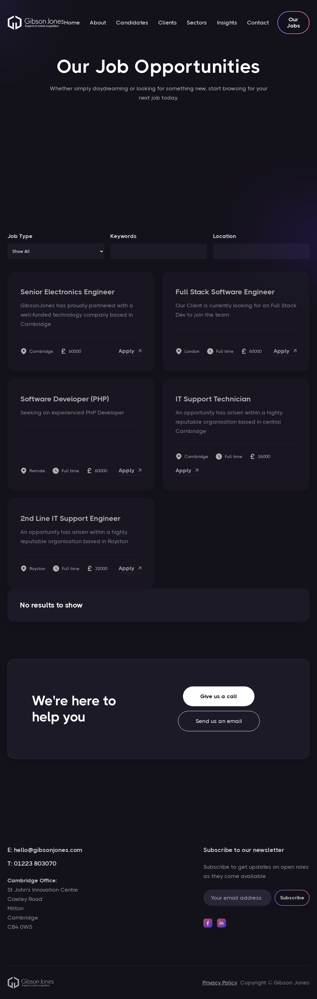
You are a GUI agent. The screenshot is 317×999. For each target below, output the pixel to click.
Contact (258, 22)
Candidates (132, 22)
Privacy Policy (219, 983)
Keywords (123, 236)
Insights (227, 22)
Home (72, 22)
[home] (35, 22)
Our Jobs (293, 22)
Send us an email (218, 724)
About (98, 22)
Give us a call (218, 700)
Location (224, 236)
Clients (167, 22)
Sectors (197, 22)
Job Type (20, 236)
